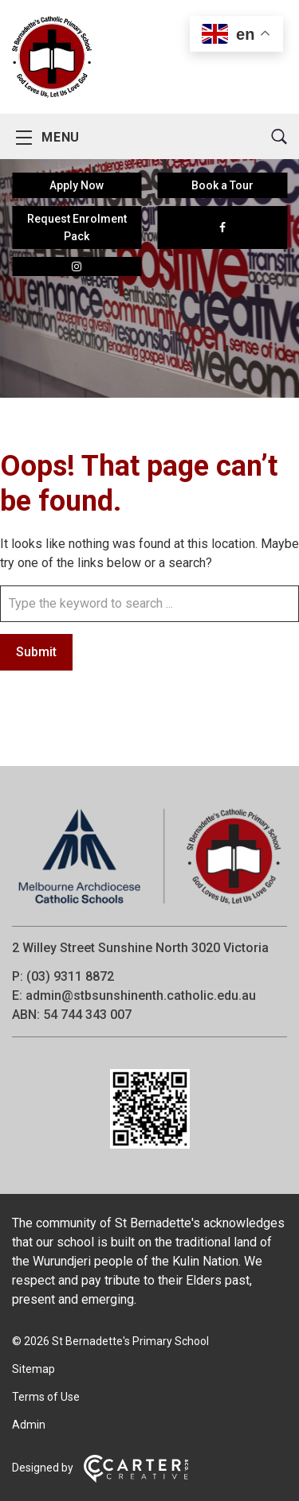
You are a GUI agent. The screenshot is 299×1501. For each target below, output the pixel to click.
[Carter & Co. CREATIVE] (136, 1478)
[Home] (149, 904)
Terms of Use (46, 1396)
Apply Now (76, 185)
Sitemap (33, 1369)
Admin (28, 1424)
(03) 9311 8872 (70, 976)
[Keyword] (149, 603)
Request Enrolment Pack (77, 227)
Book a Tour (222, 185)
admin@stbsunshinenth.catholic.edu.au (141, 995)
